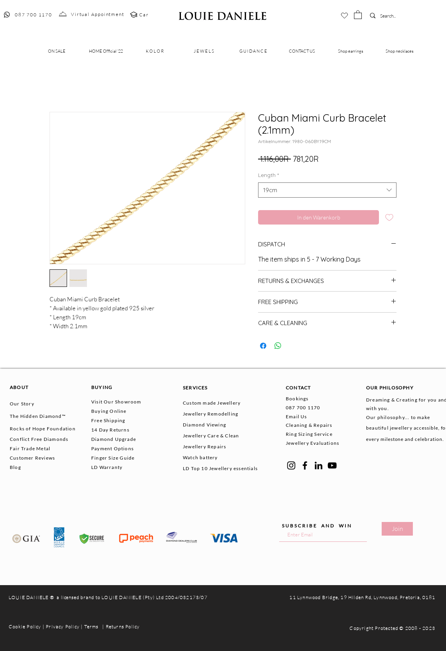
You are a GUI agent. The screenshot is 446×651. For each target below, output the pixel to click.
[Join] (397, 529)
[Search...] (392, 16)
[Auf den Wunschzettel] (389, 217)
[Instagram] (291, 465)
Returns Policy (123, 627)
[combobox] (327, 190)
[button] (358, 14)
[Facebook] (304, 465)
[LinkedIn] (318, 465)
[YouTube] (332, 465)
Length (268, 175)
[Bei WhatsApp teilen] (278, 345)
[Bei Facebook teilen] (263, 345)
